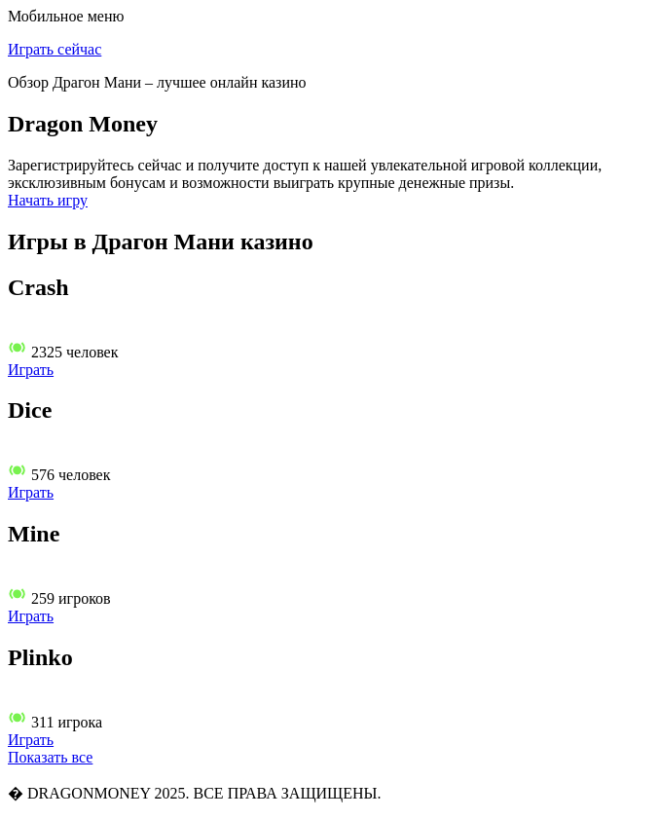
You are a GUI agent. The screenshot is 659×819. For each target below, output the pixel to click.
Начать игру (48, 200)
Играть (31, 369)
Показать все (50, 757)
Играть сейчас (54, 49)
